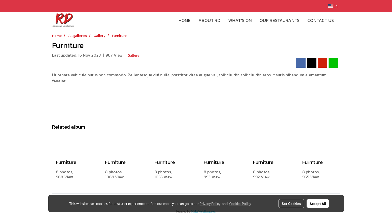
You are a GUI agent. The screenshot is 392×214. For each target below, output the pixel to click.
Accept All (318, 203)
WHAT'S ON (240, 20)
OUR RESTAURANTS (279, 20)
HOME (184, 20)
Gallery (133, 55)
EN (333, 6)
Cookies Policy (240, 203)
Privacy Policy (210, 203)
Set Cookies (291, 203)
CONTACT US (320, 20)
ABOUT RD (209, 20)
